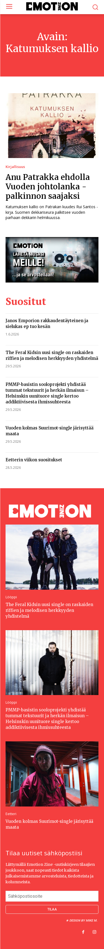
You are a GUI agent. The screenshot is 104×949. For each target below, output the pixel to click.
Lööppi (11, 597)
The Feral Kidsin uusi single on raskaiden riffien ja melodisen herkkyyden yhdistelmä (49, 610)
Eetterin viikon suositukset (34, 459)
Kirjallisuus (15, 167)
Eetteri (11, 814)
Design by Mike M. (83, 920)
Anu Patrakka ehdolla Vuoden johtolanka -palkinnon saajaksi (48, 186)
